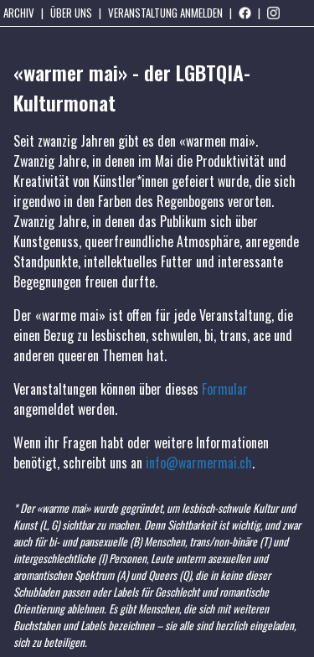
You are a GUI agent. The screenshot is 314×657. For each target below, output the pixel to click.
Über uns (71, 12)
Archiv (18, 12)
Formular (225, 389)
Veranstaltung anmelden (165, 12)
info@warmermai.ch (199, 463)
